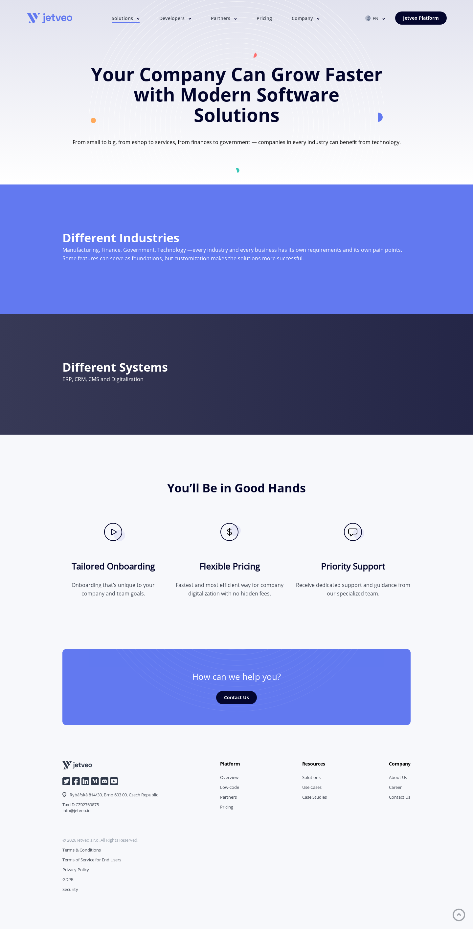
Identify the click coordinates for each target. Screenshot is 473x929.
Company (302, 18)
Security (70, 889)
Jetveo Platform (421, 18)
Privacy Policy (75, 870)
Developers (172, 18)
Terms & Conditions (81, 850)
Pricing (264, 18)
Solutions (122, 18)
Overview (229, 777)
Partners (220, 18)
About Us (398, 777)
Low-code (229, 787)
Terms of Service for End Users (91, 860)
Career (395, 787)
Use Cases (312, 787)
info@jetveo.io (76, 810)
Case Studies (314, 797)
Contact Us (236, 697)
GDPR (68, 879)
